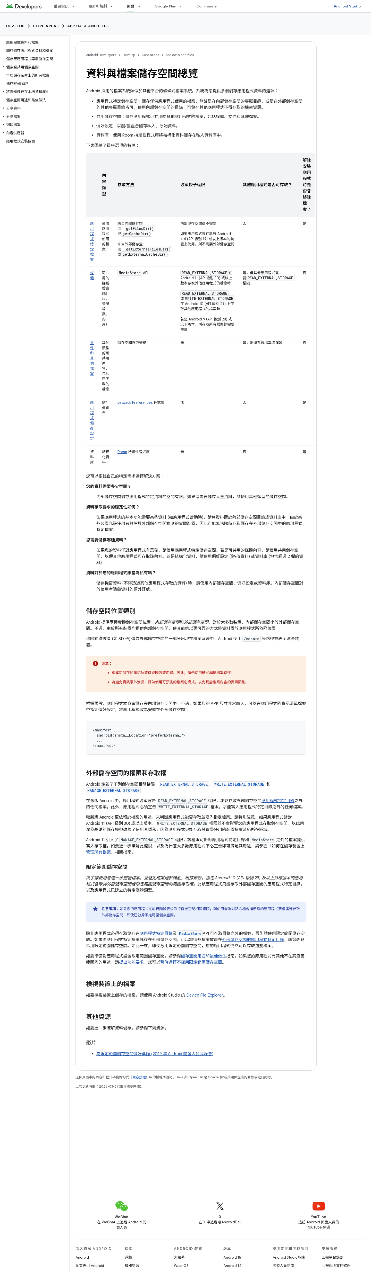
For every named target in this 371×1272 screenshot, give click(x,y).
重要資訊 (61, 6)
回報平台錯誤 (332, 1257)
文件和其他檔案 (92, 358)
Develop (15, 26)
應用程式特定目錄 (278, 800)
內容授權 (139, 1077)
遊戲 (128, 1257)
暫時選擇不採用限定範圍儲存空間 (191, 962)
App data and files (88, 26)
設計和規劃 (98, 6)
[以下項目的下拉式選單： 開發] (141, 6)
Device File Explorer (204, 995)
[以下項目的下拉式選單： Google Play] (183, 6)
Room (122, 452)
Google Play (165, 6)
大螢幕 (179, 1257)
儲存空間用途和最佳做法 (203, 956)
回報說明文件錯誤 (336, 1265)
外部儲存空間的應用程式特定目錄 (253, 939)
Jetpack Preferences (135, 402)
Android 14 (232, 1265)
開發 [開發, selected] (130, 6)
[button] (33, 67)
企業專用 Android (89, 1265)
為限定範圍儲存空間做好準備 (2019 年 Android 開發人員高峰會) (154, 1053)
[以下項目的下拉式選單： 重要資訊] (75, 6)
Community (206, 6)
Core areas (46, 26)
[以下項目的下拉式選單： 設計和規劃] (114, 6)
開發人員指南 (283, 1265)
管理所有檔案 (98, 852)
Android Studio (347, 6)
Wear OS (181, 1265)
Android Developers (101, 55)
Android (82, 1257)
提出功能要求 (131, 962)
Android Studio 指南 (289, 1257)
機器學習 (132, 1265)
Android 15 (232, 1257)
